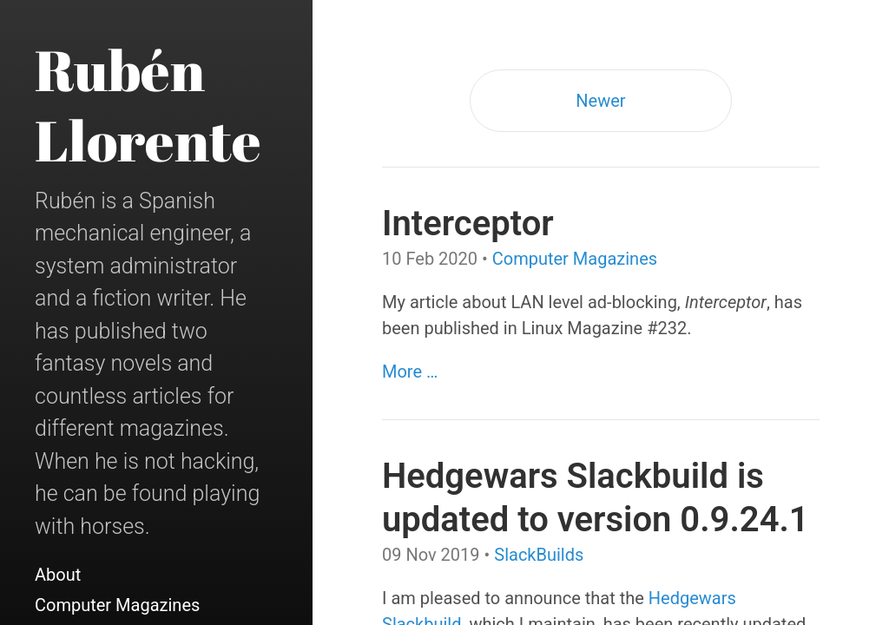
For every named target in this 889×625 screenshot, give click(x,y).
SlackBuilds (538, 554)
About (58, 574)
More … (410, 371)
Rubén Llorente (148, 104)
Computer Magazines (117, 605)
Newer (600, 100)
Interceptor (468, 223)
